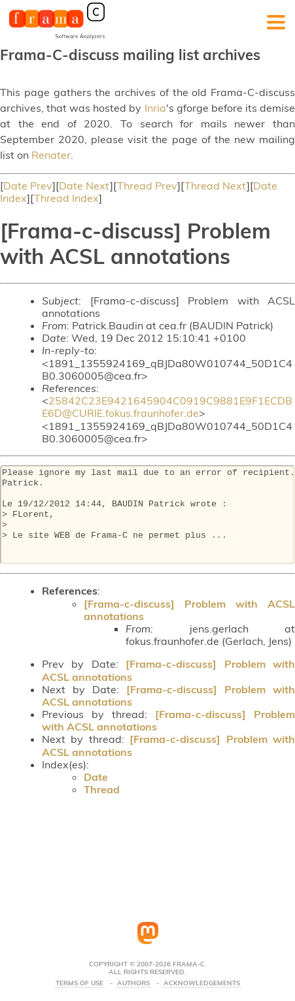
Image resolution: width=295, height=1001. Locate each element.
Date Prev (27, 185)
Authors (133, 983)
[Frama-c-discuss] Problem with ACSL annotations (189, 610)
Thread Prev (147, 185)
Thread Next (215, 185)
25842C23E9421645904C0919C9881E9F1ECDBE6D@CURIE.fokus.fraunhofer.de (167, 406)
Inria (155, 107)
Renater (51, 154)
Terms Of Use (79, 983)
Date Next (84, 185)
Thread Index (66, 198)
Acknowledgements (202, 983)
